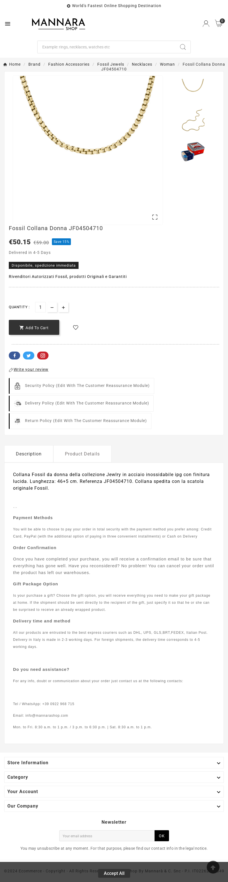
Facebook (14, 355)
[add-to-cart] (34, 327)
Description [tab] (29, 454)
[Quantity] (40, 307)
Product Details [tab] (82, 454)
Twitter (28, 355)
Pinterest (42, 355)
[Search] (107, 47)
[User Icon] (206, 23)
